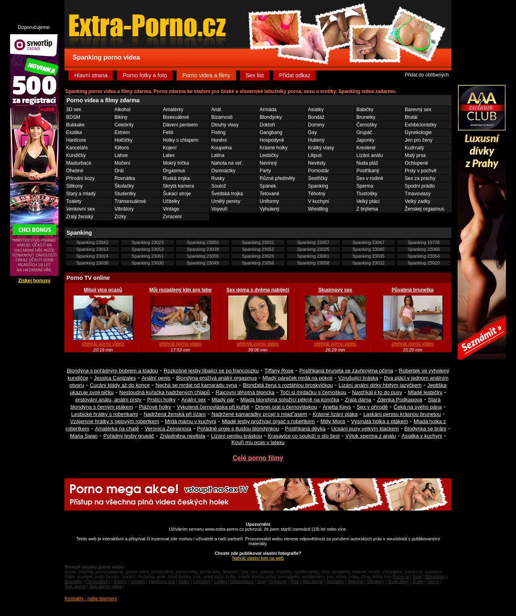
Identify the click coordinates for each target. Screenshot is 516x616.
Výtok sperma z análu (370, 436)
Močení (122, 163)
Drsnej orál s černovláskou (286, 407)
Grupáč (364, 132)
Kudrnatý (414, 148)
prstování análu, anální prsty (108, 400)
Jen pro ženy (419, 140)
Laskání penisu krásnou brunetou (402, 414)
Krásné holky (273, 148)
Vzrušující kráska (358, 378)
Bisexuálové (176, 117)
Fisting (218, 132)
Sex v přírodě (372, 407)
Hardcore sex (161, 581)
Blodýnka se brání (425, 429)
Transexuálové (130, 201)
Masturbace (79, 163)
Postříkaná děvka (305, 429)
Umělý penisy (225, 201)
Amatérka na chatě (117, 429)
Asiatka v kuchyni (422, 436)
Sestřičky (318, 178)
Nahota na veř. (227, 163)
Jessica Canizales (115, 378)
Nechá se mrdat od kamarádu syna (196, 385)
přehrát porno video (103, 344)
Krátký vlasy (321, 148)
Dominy (316, 125)
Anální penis (156, 378)
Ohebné (74, 171)
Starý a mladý (81, 193)
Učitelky (171, 201)
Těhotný (316, 193)
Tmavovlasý (418, 193)
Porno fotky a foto (145, 75)
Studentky (125, 193)
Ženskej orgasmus (424, 209)
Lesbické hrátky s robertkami (104, 414)
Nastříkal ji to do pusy (377, 392)
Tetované (269, 193)
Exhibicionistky (421, 125)
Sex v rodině (369, 178)
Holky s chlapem (180, 140)
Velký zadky (417, 201)
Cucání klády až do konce (120, 385)
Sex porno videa (105, 586)
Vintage (171, 209)
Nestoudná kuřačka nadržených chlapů (164, 392)
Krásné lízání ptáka (335, 414)
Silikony (74, 186)
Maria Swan (84, 436)
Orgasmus (174, 171)
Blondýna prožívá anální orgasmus (216, 378)
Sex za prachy (420, 178)
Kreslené (365, 148)
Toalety (73, 201)
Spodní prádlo (420, 186)
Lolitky (220, 581)
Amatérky (173, 109)
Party (265, 171)
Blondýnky (271, 117)
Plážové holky (155, 407)
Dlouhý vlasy (225, 125)
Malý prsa (415, 155)
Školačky (124, 186)
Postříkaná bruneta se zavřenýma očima (346, 371)
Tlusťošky (366, 193)
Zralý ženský (79, 216)
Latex (169, 155)
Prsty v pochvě (421, 171)
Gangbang (271, 132)
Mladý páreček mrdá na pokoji (297, 378)
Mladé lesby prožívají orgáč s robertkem (268, 421)
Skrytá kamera (178, 186)
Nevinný (268, 163)
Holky (184, 581)
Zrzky (120, 216)
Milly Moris (332, 421)
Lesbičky (269, 155)
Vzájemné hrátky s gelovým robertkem (114, 421)
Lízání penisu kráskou (236, 436)
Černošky (366, 125)
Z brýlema (367, 209)
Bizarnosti (222, 117)
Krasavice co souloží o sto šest (303, 436)
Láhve (121, 155)
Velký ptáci (367, 201)
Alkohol (122, 109)
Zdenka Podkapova (399, 400)
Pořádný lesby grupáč (129, 436)
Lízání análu (369, 155)
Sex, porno (75, 586)
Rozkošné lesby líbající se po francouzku (211, 371)
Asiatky (316, 109)
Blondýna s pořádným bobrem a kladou (112, 371)
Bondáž (316, 117)
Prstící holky (161, 400)
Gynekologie (418, 132)
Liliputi (315, 155)
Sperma (364, 186)
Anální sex (193, 400)
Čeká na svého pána (417, 407)
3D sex (73, 109)
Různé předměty (277, 178)
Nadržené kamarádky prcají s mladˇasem (259, 414)
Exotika (74, 132)
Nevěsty (316, 163)
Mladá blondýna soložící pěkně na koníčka (289, 400)
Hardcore (76, 140)
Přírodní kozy (80, 178)
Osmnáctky (223, 171)
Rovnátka (124, 178)
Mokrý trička (176, 163)
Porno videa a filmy (206, 75)
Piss (295, 581)
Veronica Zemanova (168, 429)
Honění (219, 140)
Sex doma (313, 581)
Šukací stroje (177, 193)
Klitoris (121, 148)
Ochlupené (416, 163)
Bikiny (120, 117)
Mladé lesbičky (425, 392)
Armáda (268, 109)
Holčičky (123, 140)
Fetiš (168, 132)
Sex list (255, 75)
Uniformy (269, 201)
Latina (218, 155)
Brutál (411, 117)
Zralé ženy (398, 581)
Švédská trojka (227, 193)
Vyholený (269, 209)
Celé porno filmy (258, 458)
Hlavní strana (90, 75)
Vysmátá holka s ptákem (379, 421)
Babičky (364, 109)
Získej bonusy (34, 280)
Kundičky (76, 155)
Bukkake (75, 125)
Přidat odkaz (294, 75)
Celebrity (123, 125)
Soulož (218, 186)
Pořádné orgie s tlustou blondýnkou (238, 429)
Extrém (122, 132)
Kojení (170, 148)
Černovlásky (97, 581)
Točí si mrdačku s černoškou (313, 392)
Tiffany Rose (278, 371)
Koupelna (221, 148)
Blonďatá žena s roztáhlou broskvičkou (288, 385)
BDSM (73, 117)
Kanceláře (77, 148)
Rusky (218, 178)
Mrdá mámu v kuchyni (190, 421)
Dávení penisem (180, 125)
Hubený (316, 140)
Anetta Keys (336, 407)
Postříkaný (367, 171)
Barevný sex (418, 109)
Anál (216, 109)
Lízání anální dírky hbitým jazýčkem (380, 385)
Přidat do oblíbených (427, 75)
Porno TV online (88, 278)
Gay (312, 132)
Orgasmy (278, 581)
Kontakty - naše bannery (90, 599)
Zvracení (172, 216)
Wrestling (318, 209)
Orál (119, 171)
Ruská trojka (176, 178)
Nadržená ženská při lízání (175, 414)
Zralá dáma (358, 400)
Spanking (318, 186)
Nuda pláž (367, 163)
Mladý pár (223, 400)
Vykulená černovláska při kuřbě (213, 407)
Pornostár (318, 171)
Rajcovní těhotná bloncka (245, 392)
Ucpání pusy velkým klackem (365, 429)
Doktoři (267, 125)
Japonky (365, 140)
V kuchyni (318, 201)
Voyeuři (219, 209)
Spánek (268, 186)
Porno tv (401, 576)
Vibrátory (124, 209)
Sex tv (433, 581)
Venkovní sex (80, 209)
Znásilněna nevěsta (183, 436)
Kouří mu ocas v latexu (258, 442)
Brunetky (365, 117)
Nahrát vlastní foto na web (258, 558)
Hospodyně (272, 140)
